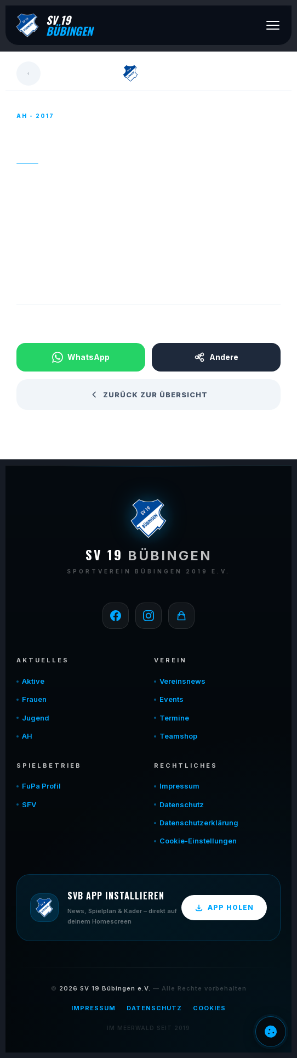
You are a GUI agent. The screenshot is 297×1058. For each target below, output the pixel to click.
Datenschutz (181, 804)
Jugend (35, 717)
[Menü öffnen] (273, 25)
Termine (174, 717)
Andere (216, 357)
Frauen (34, 699)
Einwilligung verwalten (270, 1031)
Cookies (209, 1008)
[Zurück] (28, 73)
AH (27, 735)
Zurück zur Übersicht (149, 394)
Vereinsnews (182, 681)
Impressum (179, 785)
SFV (29, 804)
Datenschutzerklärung (198, 822)
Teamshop (178, 735)
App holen (224, 907)
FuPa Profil (41, 785)
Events (171, 699)
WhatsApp (81, 357)
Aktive (33, 681)
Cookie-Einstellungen (198, 840)
